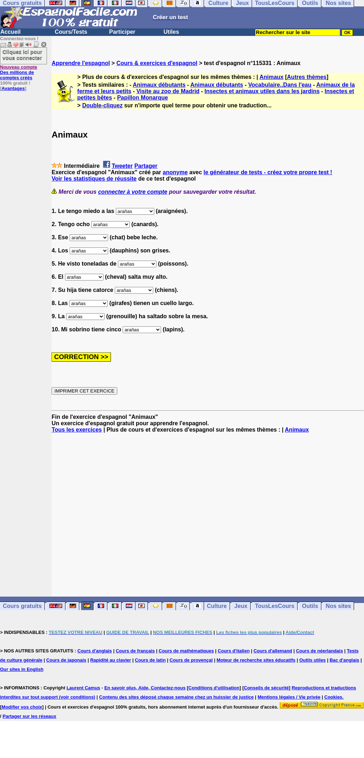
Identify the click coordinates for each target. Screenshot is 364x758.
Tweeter (122, 166)
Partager (145, 166)
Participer (122, 32)
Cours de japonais (66, 660)
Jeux (240, 606)
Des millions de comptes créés (18, 72)
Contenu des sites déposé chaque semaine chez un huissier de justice (176, 697)
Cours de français (135, 650)
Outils (310, 606)
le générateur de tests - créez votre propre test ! (268, 172)
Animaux (271, 77)
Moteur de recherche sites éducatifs (255, 660)
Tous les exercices (77, 430)
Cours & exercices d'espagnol (156, 63)
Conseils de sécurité (266, 687)
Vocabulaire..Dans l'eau (279, 85)
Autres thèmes (306, 77)
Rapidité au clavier (110, 660)
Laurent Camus (83, 687)
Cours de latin (150, 660)
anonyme (175, 172)
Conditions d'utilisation (214, 687)
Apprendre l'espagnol (81, 63)
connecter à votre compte (132, 192)
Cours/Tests (71, 32)
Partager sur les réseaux (29, 716)
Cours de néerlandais (319, 650)
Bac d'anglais (344, 660)
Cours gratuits (22, 606)
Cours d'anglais (94, 650)
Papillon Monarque (142, 98)
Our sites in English (21, 669)
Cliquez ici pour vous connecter (22, 55)
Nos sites (338, 606)
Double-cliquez (102, 105)
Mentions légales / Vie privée (289, 697)
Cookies (333, 697)
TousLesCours (274, 606)
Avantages (13, 88)
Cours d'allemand (272, 650)
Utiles (171, 32)
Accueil (10, 32)
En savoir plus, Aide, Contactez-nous (145, 687)
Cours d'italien (234, 650)
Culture (217, 606)
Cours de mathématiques (186, 650)
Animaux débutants (159, 85)
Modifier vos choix (21, 707)
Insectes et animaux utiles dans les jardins (262, 91)
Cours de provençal (191, 660)
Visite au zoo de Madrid (168, 91)
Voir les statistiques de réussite (94, 179)
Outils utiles (312, 660)
